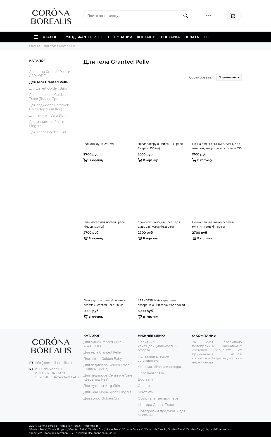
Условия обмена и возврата (161, 367)
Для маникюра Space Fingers (46, 124)
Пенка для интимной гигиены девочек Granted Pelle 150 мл (104, 303)
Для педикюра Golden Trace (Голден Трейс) (47, 97)
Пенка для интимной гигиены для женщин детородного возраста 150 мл (217, 146)
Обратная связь (151, 373)
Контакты (146, 37)
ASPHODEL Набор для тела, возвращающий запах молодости (161, 303)
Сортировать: (200, 77)
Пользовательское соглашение (153, 358)
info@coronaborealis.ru (53, 363)
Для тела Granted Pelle (48, 82)
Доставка (170, 37)
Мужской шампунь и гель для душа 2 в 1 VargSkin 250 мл (159, 224)
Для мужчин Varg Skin (47, 115)
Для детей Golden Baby (48, 88)
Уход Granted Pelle (84, 37)
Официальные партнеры (158, 398)
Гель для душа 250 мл (98, 144)
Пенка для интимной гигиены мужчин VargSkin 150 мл (213, 224)
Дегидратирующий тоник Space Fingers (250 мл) (160, 146)
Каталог (45, 37)
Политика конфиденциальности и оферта (158, 346)
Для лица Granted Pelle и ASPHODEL (49, 74)
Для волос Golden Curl (47, 132)
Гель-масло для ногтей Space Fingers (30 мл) (104, 224)
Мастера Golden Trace (156, 405)
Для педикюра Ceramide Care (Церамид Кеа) (49, 107)
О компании (120, 37)
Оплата (191, 37)
